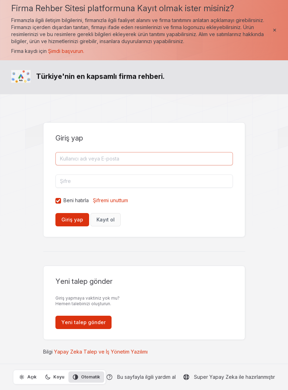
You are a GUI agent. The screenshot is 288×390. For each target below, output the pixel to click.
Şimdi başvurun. (66, 51)
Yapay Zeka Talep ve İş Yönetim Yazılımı (101, 352)
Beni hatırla (76, 200)
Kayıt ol (105, 220)
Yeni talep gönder (83, 322)
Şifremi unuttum (110, 200)
